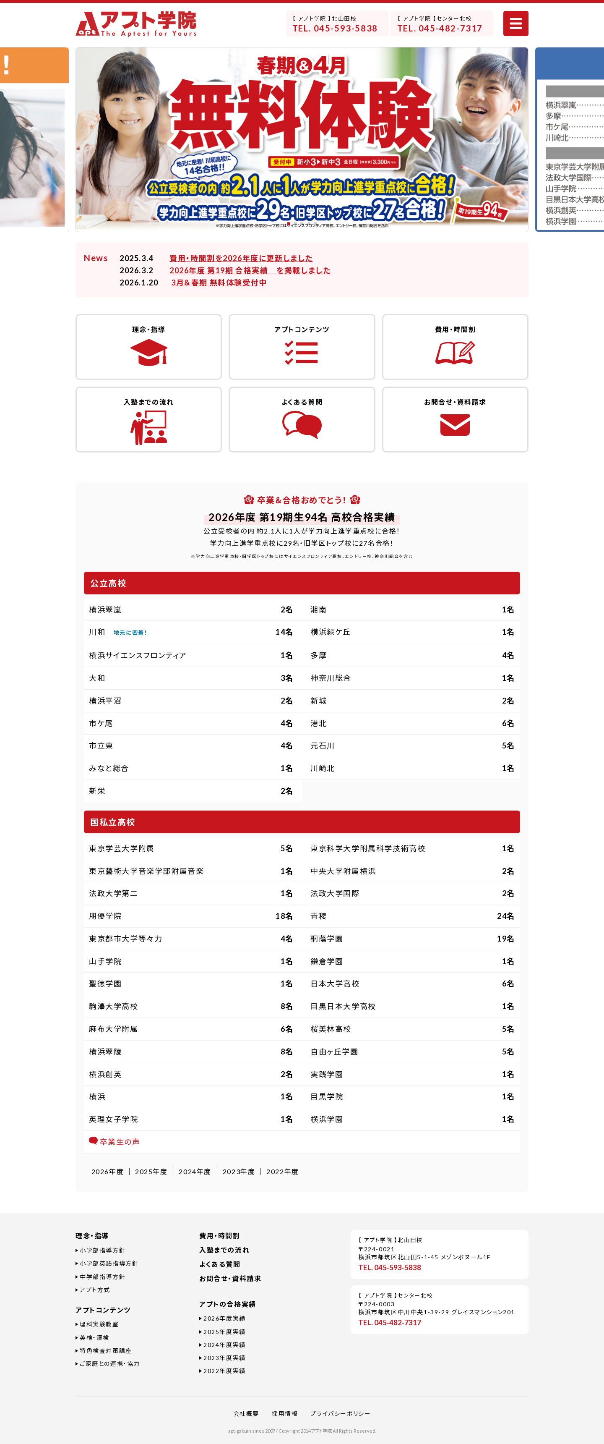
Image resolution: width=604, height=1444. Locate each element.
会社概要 (246, 1413)
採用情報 (285, 1413)
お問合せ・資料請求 (230, 1278)
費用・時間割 (219, 1236)
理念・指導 (92, 1236)
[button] (288, 223)
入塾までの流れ (224, 1250)
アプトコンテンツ (103, 1310)
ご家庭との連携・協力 (110, 1363)
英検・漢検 (94, 1337)
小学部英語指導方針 (109, 1263)
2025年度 (151, 1171)
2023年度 (239, 1171)
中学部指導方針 (102, 1276)
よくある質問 (220, 1264)
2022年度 (282, 1171)
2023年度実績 (224, 1357)
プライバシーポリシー (340, 1413)
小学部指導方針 (102, 1250)
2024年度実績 (224, 1344)
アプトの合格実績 (227, 1304)
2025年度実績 (224, 1331)
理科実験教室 (99, 1324)
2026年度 (107, 1171)
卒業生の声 (115, 1141)
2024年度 (195, 1171)
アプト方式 (95, 1289)
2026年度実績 (224, 1318)
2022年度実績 (224, 1370)
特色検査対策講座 (106, 1350)
